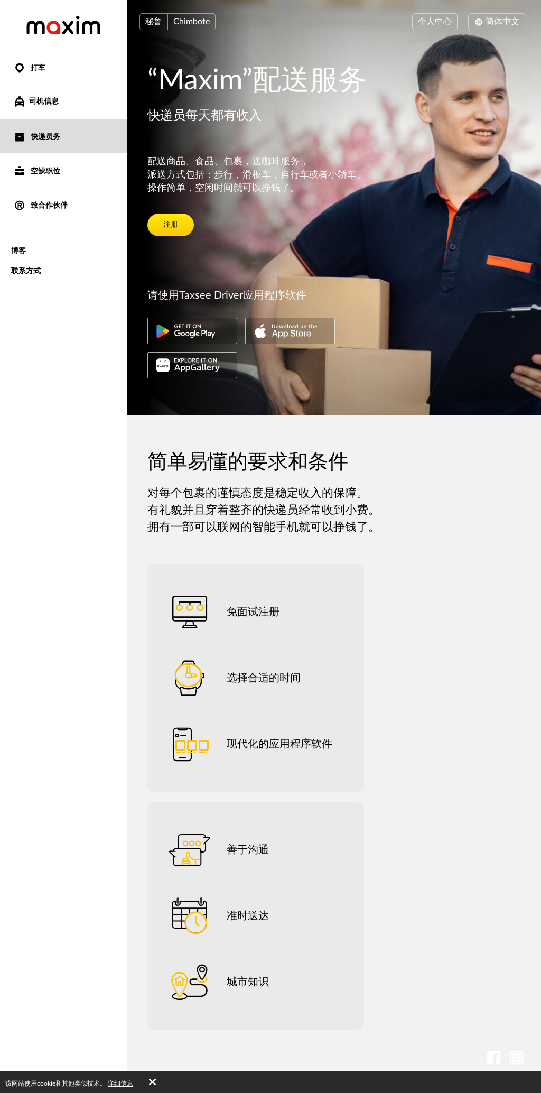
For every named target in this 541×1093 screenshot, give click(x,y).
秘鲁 (153, 21)
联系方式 (26, 270)
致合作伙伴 (40, 205)
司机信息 (36, 101)
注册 (170, 224)
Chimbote (191, 21)
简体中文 (496, 21)
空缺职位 (36, 170)
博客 (18, 250)
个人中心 (435, 21)
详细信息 (120, 1083)
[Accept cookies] (152, 1082)
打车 (29, 67)
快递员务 (36, 136)
